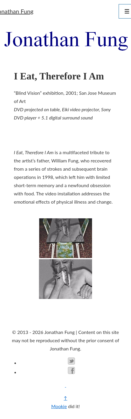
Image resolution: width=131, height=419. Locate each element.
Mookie (59, 406)
